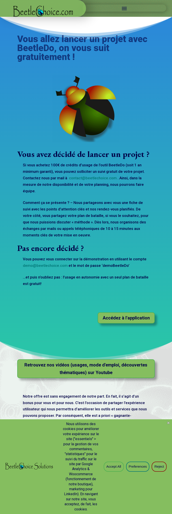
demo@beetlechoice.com (45, 265)
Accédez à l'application (126, 318)
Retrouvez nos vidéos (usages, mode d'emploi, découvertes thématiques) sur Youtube (85, 368)
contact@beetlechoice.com (93, 178)
